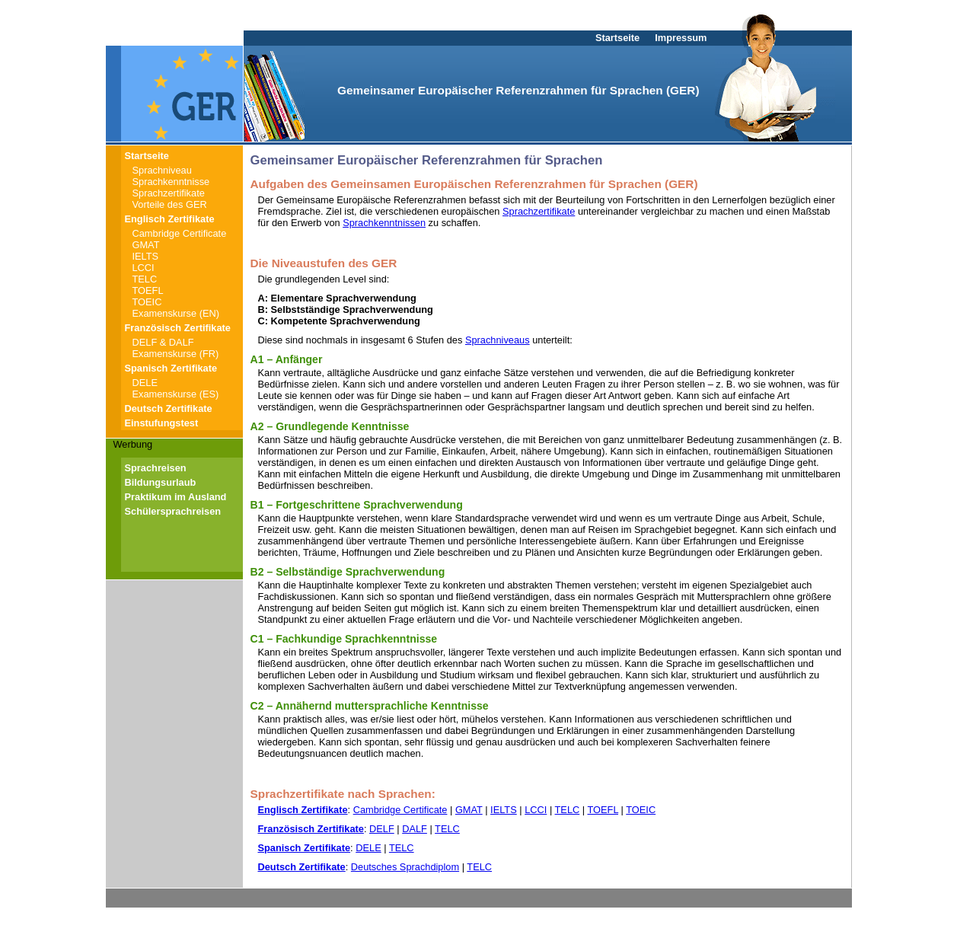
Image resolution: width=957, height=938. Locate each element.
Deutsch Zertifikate (168, 408)
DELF (381, 828)
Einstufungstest (162, 423)
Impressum (681, 37)
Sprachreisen (156, 468)
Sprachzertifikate (168, 193)
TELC (145, 279)
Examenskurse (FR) (175, 353)
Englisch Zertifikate (170, 219)
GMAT (146, 244)
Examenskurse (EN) (176, 313)
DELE (145, 382)
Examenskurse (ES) (175, 394)
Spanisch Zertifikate (171, 368)
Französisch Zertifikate (178, 327)
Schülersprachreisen (173, 511)
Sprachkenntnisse (171, 181)
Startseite (617, 37)
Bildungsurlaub (160, 482)
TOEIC (147, 302)
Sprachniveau (162, 170)
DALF (414, 828)
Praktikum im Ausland (176, 496)
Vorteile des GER (169, 204)
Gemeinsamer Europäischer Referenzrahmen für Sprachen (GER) (518, 90)
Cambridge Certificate (179, 233)
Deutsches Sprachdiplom (405, 867)
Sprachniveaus (497, 340)
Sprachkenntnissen (384, 222)
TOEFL (148, 290)
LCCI (143, 267)
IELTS (145, 256)
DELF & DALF (163, 342)
